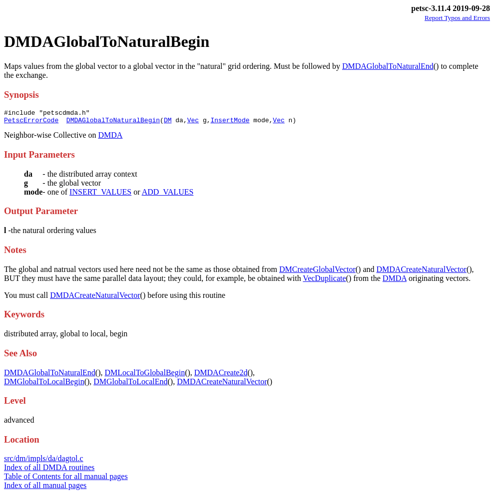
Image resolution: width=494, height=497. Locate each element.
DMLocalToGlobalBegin (145, 375)
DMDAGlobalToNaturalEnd (388, 66)
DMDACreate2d (221, 375)
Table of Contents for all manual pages (66, 479)
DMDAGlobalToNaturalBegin (113, 122)
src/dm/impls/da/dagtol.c (43, 461)
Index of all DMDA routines (49, 470)
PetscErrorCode (31, 122)
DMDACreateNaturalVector (422, 272)
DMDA (110, 138)
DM (168, 122)
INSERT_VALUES (100, 195)
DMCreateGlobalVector (317, 272)
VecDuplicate (324, 281)
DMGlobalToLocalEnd (130, 384)
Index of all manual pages (45, 488)
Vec (193, 122)
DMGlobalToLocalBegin (44, 384)
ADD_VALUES (168, 195)
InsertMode (229, 122)
